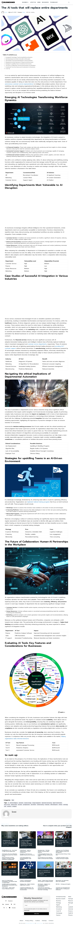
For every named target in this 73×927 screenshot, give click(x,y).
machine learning (40, 804)
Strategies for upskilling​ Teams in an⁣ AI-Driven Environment (18, 63)
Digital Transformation (57, 802)
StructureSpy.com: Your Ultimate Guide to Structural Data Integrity (45, 858)
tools (5, 806)
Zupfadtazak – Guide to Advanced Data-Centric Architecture (9, 842)
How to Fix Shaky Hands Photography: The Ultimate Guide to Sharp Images (9, 881)
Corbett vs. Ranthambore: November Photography (25, 881)
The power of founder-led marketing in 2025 (10, 872)
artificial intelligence (14, 802)
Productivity (47, 804)
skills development (54, 804)
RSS (14, 904)
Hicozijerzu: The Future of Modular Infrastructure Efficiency (27, 854)
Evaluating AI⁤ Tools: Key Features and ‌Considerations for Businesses (20, 67)
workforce (9, 806)
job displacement (26, 804)
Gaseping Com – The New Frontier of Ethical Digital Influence (43, 851)
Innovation (20, 804)
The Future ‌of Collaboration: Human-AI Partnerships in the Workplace (21, 65)
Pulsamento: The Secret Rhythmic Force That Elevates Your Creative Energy (9, 855)
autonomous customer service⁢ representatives (19, 84)
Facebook (10, 901)
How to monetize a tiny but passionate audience (44, 872)
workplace (14, 806)
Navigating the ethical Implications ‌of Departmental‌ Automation (19, 62)
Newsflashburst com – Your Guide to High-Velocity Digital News (9, 851)
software (60, 804)
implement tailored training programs (38, 502)
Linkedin (7, 904)
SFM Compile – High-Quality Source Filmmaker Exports (8, 888)
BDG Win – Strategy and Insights (63, 884)
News (24, 12)
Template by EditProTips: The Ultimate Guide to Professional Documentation (27, 888)
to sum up (8, 68)
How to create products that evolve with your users (63, 872)
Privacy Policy (26, 910)
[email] (36, 905)
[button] (68, 2)
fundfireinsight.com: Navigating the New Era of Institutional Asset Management (9, 885)
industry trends (14, 804)
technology (65, 804)
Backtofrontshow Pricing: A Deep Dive (63, 854)
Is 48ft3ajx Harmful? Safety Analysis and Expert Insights (62, 858)
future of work (7, 804)
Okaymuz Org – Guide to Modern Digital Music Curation (27, 885)
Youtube (14, 907)
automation (21, 802)
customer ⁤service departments (37, 344)
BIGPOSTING (39, 923)
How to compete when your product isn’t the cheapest (57, 826)
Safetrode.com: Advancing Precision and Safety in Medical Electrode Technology (45, 888)
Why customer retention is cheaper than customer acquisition (27, 873)
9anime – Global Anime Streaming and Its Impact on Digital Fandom (45, 881)
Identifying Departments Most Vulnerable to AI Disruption (18, 59)
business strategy (27, 802)
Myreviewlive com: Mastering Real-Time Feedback (63, 842)
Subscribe (36, 913)
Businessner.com (30, 923)
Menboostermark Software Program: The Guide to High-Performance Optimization (8, 858)
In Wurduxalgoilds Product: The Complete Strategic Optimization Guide (26, 843)
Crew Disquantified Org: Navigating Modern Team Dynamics (25, 858)
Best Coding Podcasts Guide (45, 841)
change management (36, 802)
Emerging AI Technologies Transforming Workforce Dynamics (19, 57)
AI (8, 802)
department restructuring (47, 802)
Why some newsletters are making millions (14, 826)
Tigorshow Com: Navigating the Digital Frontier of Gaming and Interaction (63, 888)
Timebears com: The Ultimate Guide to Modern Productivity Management (62, 851)
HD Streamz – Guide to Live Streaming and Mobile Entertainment (44, 885)
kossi (6, 12)
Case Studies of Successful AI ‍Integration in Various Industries (19, 60)
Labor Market (33, 804)
